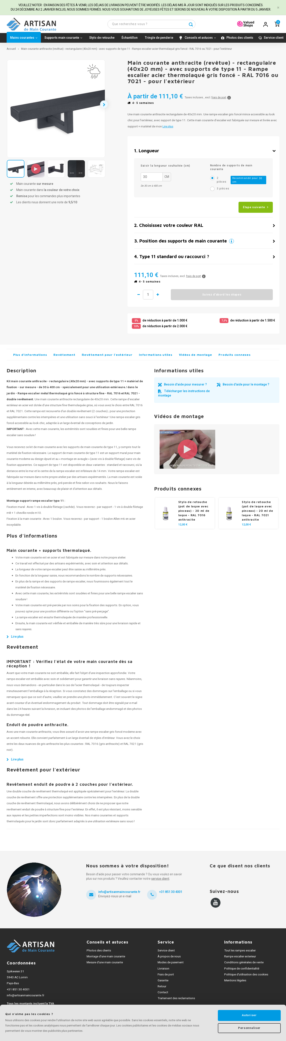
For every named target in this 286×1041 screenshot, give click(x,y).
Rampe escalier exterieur (240, 958)
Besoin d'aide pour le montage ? (246, 386)
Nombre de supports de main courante (231, 169)
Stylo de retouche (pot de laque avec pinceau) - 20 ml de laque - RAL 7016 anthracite (193, 512)
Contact (163, 994)
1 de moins (138, 296)
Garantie (163, 982)
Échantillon (130, 39)
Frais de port (166, 976)
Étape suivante (254, 209)
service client (160, 880)
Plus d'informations (30, 356)
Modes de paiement (171, 964)
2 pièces (241, 182)
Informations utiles (155, 356)
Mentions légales (235, 982)
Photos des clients (239, 39)
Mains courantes (23, 39)
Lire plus (167, 128)
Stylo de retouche (102, 39)
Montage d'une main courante (106, 958)
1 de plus (161, 296)
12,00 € (183, 527)
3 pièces (223, 191)
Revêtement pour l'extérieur (107, 356)
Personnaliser (249, 1028)
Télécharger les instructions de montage (184, 395)
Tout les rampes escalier (240, 952)
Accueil (11, 51)
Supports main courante (63, 39)
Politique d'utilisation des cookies (246, 976)
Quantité (150, 296)
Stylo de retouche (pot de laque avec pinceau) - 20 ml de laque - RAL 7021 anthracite (257, 512)
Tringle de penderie (159, 39)
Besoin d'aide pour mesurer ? (185, 386)
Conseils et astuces (200, 39)
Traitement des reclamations (176, 1000)
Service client (273, 39)
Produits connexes (234, 356)
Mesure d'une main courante (105, 964)
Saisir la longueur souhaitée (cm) (165, 168)
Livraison (163, 970)
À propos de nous (169, 958)
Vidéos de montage (195, 356)
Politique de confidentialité (241, 970)
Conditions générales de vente (244, 964)
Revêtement (64, 356)
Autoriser (249, 1015)
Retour (162, 988)
